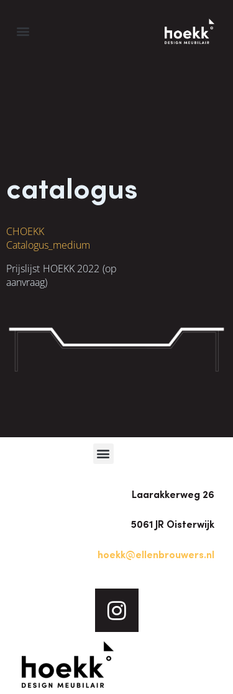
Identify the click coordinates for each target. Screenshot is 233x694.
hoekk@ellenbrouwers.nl (156, 554)
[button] (22, 31)
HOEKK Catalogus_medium (48, 238)
